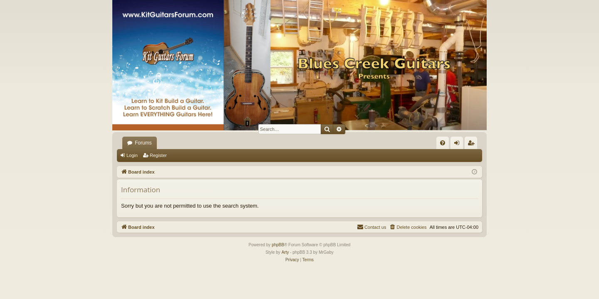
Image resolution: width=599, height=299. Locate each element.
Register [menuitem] (472, 144)
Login (132, 155)
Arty (285, 252)
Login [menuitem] (458, 144)
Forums (143, 143)
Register (158, 155)
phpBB (278, 245)
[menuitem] (442, 143)
